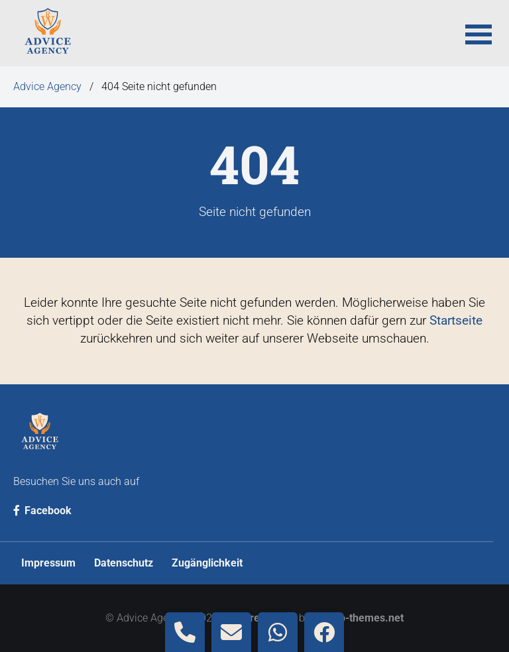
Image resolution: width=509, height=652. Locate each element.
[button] (478, 33)
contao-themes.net (358, 618)
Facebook (42, 510)
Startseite (455, 320)
